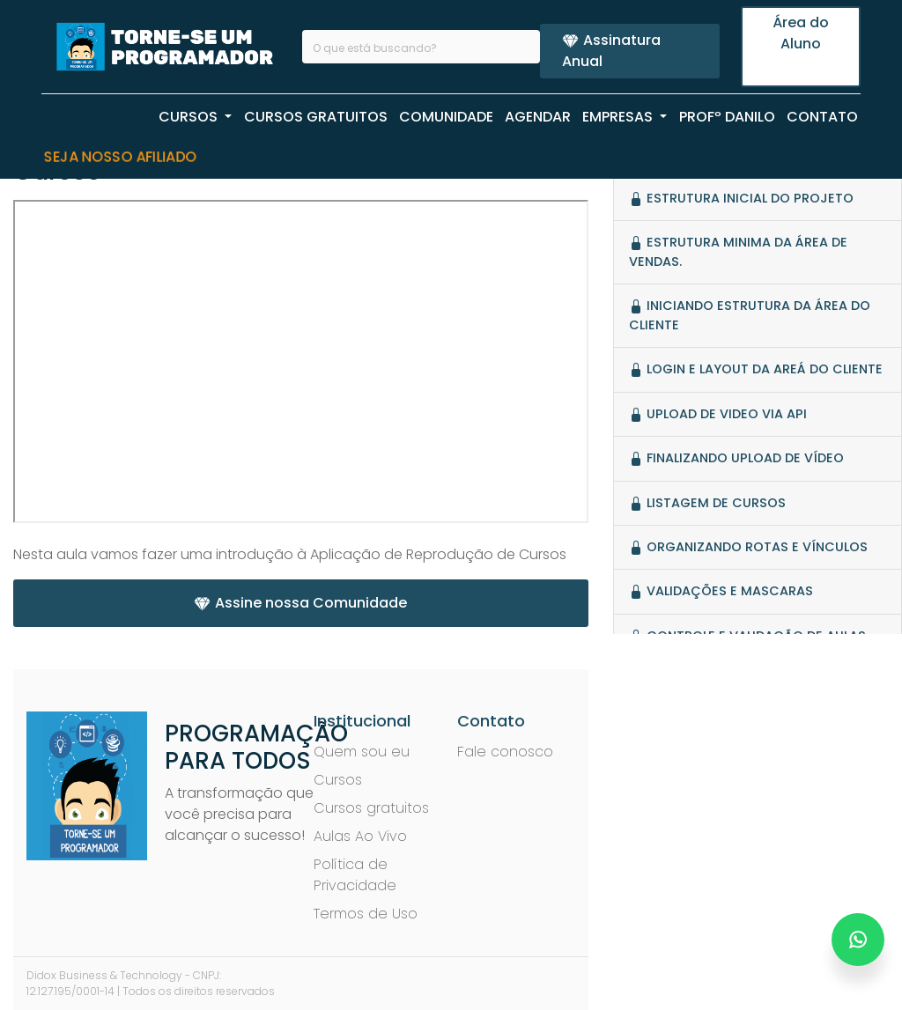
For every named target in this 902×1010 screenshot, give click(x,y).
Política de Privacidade (355, 875)
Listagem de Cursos (707, 503)
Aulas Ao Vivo (360, 836)
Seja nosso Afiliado (120, 157)
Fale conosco (505, 751)
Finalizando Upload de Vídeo (736, 458)
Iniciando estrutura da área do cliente (749, 315)
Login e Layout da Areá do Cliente (756, 369)
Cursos (338, 780)
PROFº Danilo (727, 117)
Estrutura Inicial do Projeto (741, 198)
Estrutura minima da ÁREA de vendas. (738, 251)
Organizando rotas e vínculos (748, 547)
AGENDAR (538, 117)
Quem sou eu (362, 751)
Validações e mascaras (721, 591)
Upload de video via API (718, 414)
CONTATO (822, 117)
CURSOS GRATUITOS (316, 117)
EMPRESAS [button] (619, 117)
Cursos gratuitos (371, 808)
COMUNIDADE (446, 117)
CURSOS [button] (190, 117)
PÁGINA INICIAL (95, 117)
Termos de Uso (366, 913)
